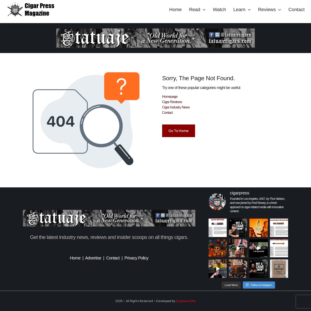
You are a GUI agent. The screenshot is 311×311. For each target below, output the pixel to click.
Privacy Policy (136, 258)
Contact (113, 258)
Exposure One (186, 301)
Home (75, 258)
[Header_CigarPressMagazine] (36, 4)
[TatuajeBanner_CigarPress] (109, 212)
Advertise (93, 258)
